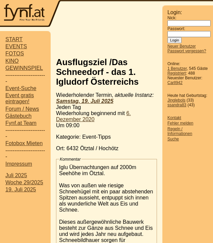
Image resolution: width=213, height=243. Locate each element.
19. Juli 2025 (20, 189)
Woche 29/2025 (24, 182)
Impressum (18, 164)
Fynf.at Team (20, 123)
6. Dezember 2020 (93, 116)
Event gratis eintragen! (19, 98)
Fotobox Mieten (24, 143)
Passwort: (176, 28)
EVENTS (16, 46)
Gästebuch (18, 116)
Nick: (172, 18)
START (14, 39)
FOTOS (14, 53)
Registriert (176, 73)
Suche (173, 139)
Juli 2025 (16, 175)
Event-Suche (20, 88)
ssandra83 (176, 105)
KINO (12, 61)
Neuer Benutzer (181, 46)
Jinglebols (176, 100)
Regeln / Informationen (179, 131)
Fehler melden (180, 123)
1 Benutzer (177, 68)
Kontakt (174, 117)
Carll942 (175, 82)
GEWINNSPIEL (24, 68)
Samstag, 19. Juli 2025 (84, 101)
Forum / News (22, 109)
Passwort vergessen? (186, 51)
